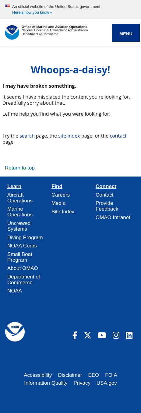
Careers (60, 195)
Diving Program (25, 237)
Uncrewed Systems (18, 226)
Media (58, 203)
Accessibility (38, 375)
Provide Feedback (107, 206)
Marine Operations (20, 212)
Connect (106, 186)
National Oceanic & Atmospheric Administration (55, 30)
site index (69, 135)
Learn (14, 186)
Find (56, 186)
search (27, 135)
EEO (93, 375)
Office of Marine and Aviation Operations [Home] (54, 27)
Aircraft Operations (20, 198)
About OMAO (22, 268)
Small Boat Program (19, 257)
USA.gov (107, 383)
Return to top (20, 168)
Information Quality (45, 383)
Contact (104, 195)
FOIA (111, 375)
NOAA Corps (22, 246)
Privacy (81, 383)
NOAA (14, 291)
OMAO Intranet (113, 217)
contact (118, 135)
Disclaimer (70, 375)
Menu (125, 33)
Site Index (62, 212)
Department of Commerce (40, 34)
